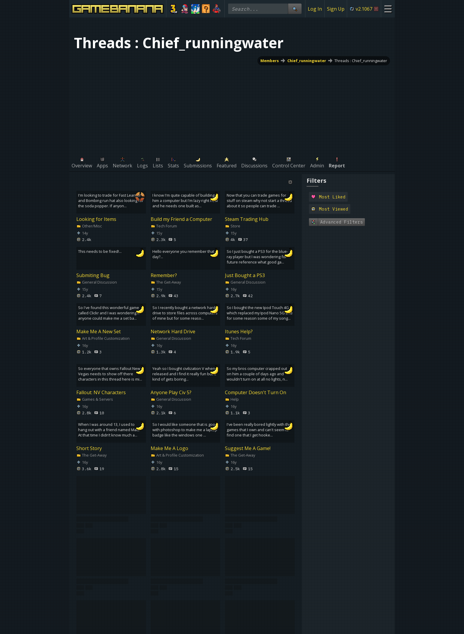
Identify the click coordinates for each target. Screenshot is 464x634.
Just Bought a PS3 (245, 275)
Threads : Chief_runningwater (360, 60)
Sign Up (335, 9)
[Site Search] (295, 9)
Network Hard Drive (173, 331)
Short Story (89, 448)
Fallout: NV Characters (101, 392)
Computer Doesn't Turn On (255, 392)
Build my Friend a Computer (181, 219)
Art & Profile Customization (103, 338)
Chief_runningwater (306, 60)
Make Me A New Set (98, 331)
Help (232, 399)
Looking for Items (96, 219)
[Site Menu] (388, 8)
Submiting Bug (92, 275)
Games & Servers (94, 399)
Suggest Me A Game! (247, 448)
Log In (315, 9)
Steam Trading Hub (246, 219)
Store (232, 226)
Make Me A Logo (169, 448)
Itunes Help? (239, 331)
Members (269, 60)
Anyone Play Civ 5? (171, 392)
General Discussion (96, 282)
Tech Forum (164, 226)
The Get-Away (166, 282)
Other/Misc (89, 226)
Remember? (164, 275)
